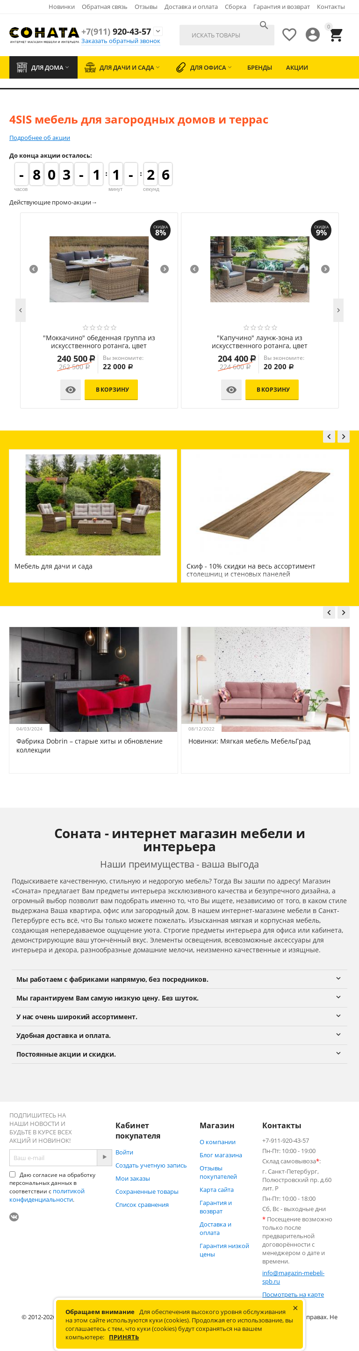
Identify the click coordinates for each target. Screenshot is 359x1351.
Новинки (62, 6)
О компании (218, 1142)
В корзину (55, 390)
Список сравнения (142, 1204)
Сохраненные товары (147, 1191)
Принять (124, 1337)
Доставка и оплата (191, 6)
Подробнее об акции (39, 137)
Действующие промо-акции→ (53, 202)
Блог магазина (221, 1155)
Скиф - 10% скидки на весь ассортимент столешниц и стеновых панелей (251, 570)
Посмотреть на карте (293, 1294)
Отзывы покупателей (218, 1172)
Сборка (235, 6)
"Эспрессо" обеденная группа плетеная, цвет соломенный (203, 342)
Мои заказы (132, 1178)
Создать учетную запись (151, 1165)
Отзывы (146, 6)
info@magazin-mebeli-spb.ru (293, 1277)
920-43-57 (116, 31)
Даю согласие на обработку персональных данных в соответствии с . (52, 1187)
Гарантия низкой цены (224, 1249)
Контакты (331, 6)
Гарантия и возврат (281, 6)
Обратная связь (105, 6)
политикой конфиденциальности (47, 1195)
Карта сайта (217, 1189)
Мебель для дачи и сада (53, 566)
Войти (124, 1152)
